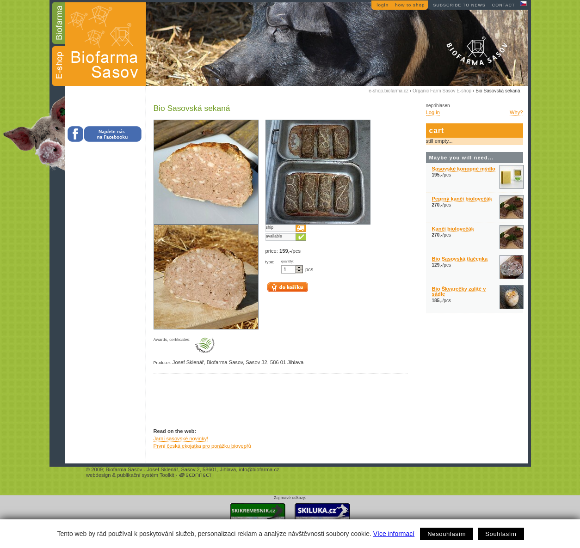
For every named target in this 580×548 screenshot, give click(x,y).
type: (269, 262)
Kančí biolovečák (453, 228)
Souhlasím (500, 533)
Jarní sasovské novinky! (181, 438)
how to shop (410, 4)
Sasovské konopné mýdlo (463, 168)
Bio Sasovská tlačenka (460, 259)
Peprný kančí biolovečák (462, 198)
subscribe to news (459, 5)
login (382, 4)
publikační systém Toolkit (145, 475)
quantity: (287, 261)
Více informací (393, 533)
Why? (516, 112)
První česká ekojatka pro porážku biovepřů (202, 446)
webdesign (98, 475)
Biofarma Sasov (123, 469)
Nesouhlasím (446, 533)
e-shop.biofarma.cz (388, 90)
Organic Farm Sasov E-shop (442, 90)
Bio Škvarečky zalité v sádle (459, 291)
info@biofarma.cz (259, 469)
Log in (433, 112)
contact (503, 5)
